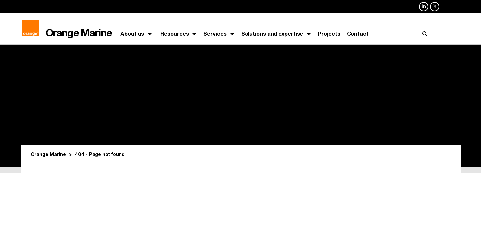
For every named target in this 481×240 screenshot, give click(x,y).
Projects (329, 33)
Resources (174, 33)
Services (214, 33)
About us (132, 33)
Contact (358, 33)
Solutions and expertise (272, 33)
